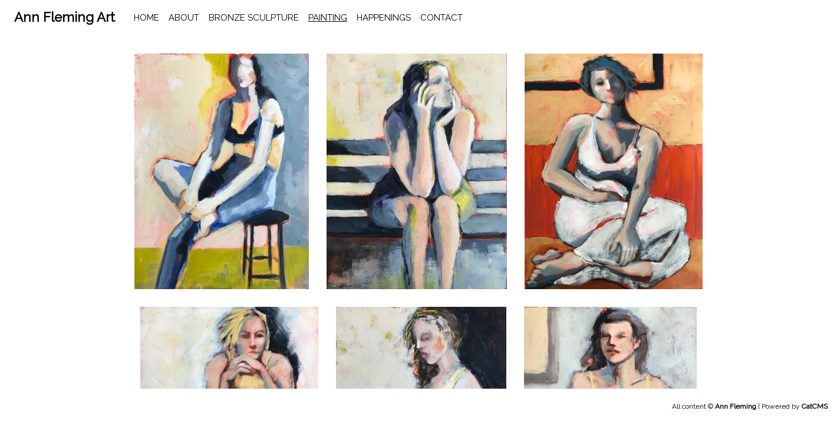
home (146, 17)
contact (441, 17)
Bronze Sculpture (254, 17)
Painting (327, 17)
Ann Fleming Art (64, 17)
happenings (384, 17)
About (184, 17)
